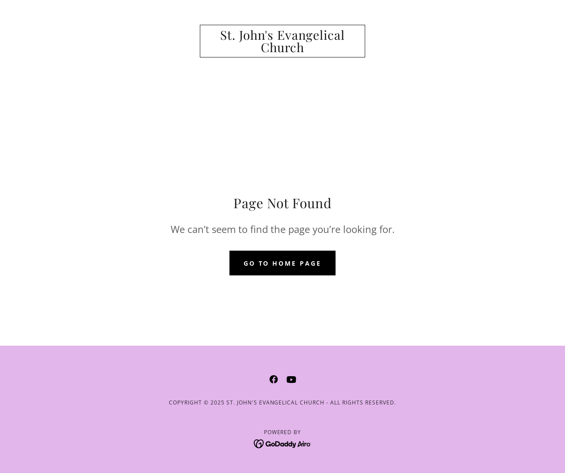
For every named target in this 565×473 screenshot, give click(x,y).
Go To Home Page (283, 263)
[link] (282, 49)
